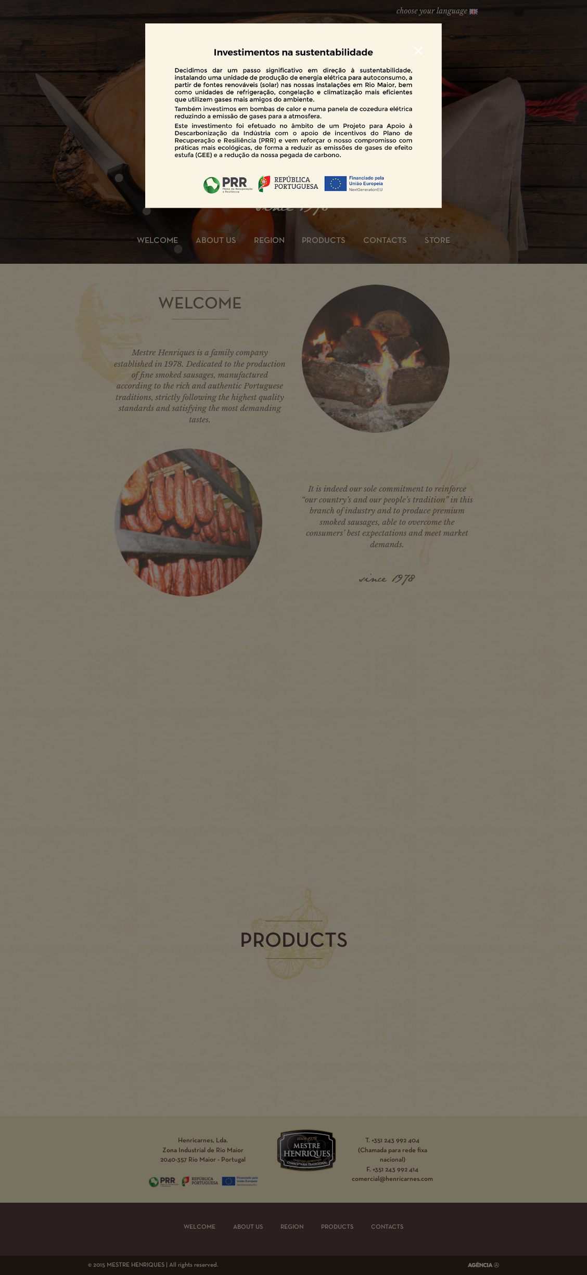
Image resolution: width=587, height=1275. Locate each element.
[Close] (418, 51)
